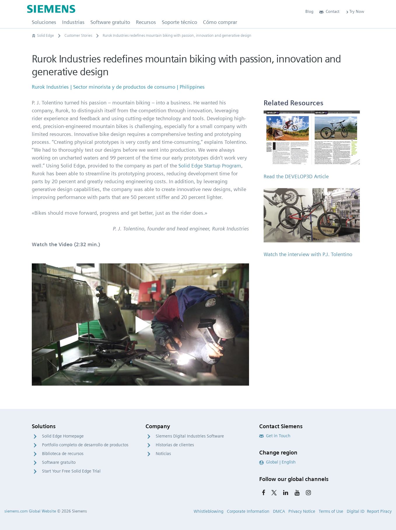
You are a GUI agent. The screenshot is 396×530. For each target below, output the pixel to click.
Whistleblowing (208, 511)
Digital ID (356, 511)
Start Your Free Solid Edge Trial (71, 471)
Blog (309, 11)
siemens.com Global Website (30, 511)
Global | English (277, 462)
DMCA (279, 511)
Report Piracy (379, 511)
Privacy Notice (301, 511)
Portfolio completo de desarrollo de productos (85, 444)
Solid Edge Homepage (63, 436)
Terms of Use (331, 511)
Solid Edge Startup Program (209, 165)
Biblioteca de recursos (62, 453)
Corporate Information (248, 511)
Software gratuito (59, 462)
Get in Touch (274, 435)
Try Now (354, 11)
